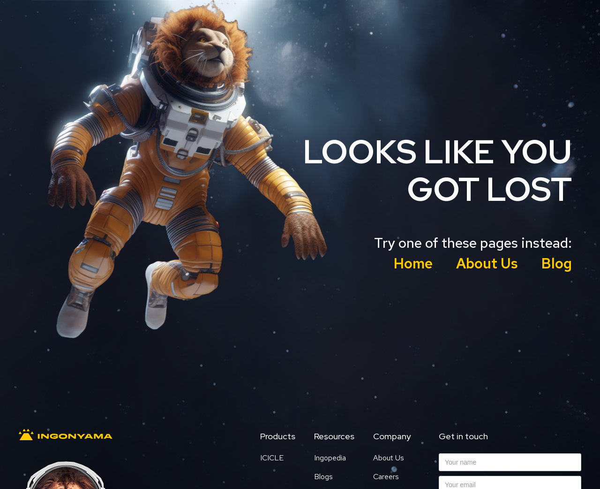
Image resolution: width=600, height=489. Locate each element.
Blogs (323, 476)
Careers (386, 476)
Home (413, 263)
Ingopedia (330, 458)
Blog (556, 263)
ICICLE (272, 458)
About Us (487, 263)
